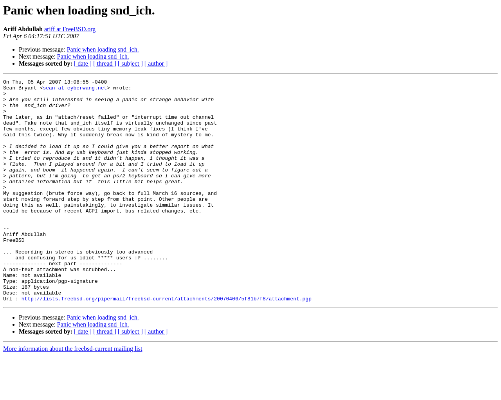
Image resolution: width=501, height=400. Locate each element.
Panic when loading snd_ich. (103, 49)
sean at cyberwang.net (75, 89)
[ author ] (156, 63)
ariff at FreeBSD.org (70, 29)
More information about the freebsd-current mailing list (72, 393)
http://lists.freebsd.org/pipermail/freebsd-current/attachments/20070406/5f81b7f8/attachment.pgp (167, 342)
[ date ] (83, 63)
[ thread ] (104, 63)
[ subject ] (130, 63)
